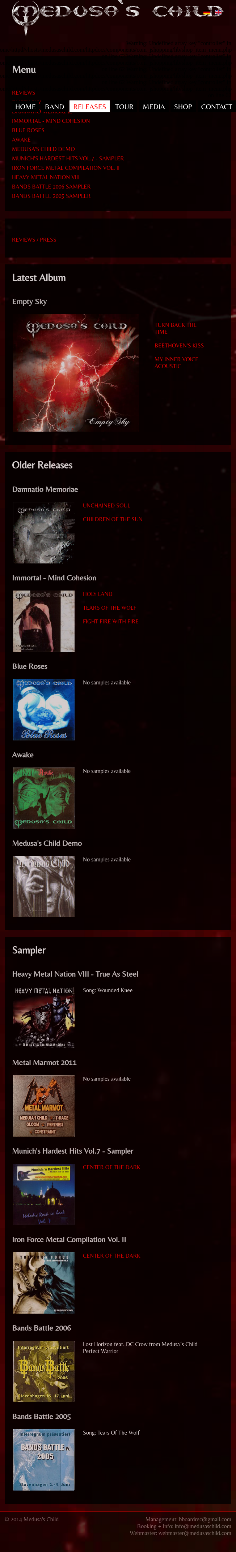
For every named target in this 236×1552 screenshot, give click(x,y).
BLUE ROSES (28, 130)
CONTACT (216, 106)
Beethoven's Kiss (179, 345)
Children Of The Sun (113, 519)
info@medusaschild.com (203, 1526)
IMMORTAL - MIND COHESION (51, 120)
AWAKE (21, 139)
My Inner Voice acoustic (176, 362)
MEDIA (154, 106)
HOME (25, 106)
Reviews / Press (34, 239)
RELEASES (89, 106)
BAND (54, 106)
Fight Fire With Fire (111, 621)
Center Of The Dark (111, 1167)
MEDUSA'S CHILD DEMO (43, 149)
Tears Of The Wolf (109, 607)
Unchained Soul (106, 505)
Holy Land (98, 594)
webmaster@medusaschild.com (195, 1533)
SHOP (183, 106)
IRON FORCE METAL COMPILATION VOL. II (65, 167)
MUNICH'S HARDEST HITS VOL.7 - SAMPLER (68, 158)
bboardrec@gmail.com (205, 1519)
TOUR (124, 106)
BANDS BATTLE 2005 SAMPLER (51, 196)
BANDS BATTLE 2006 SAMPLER (51, 186)
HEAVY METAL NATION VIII (46, 177)
